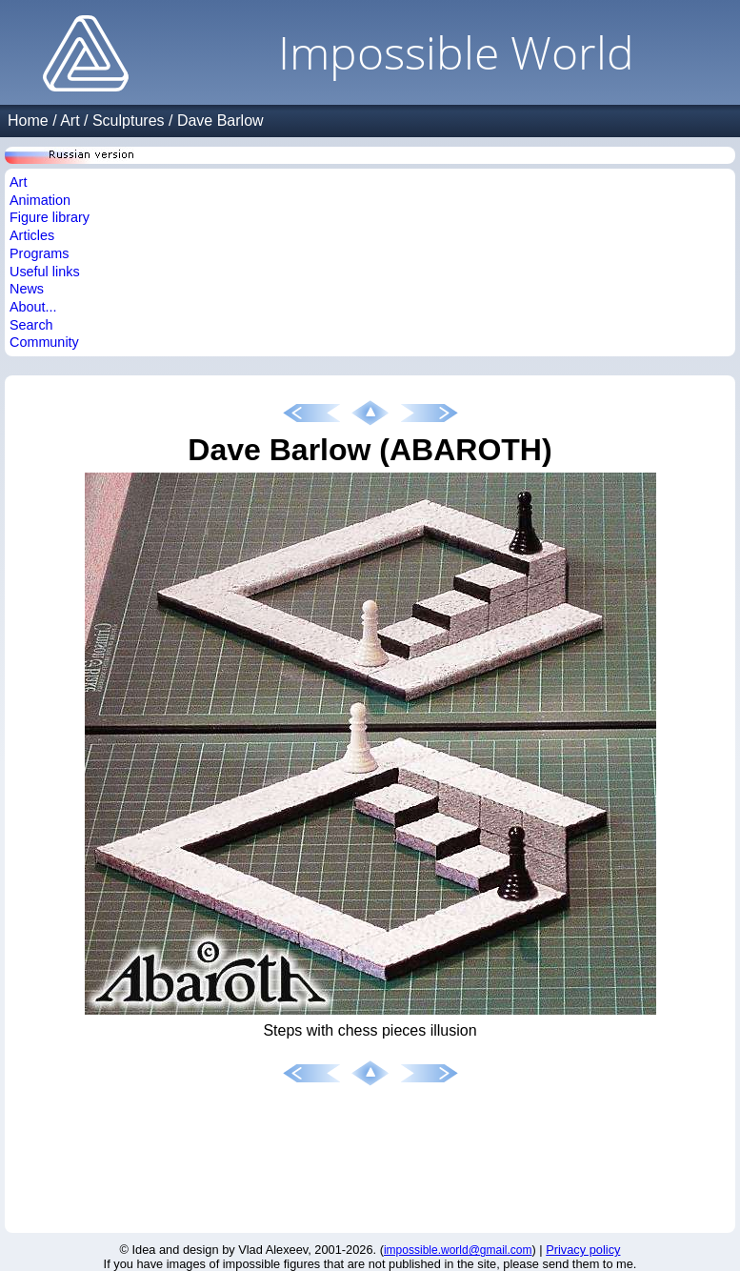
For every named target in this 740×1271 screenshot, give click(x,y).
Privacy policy (583, 1249)
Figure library (50, 217)
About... (33, 306)
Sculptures (128, 120)
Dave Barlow (220, 120)
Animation (40, 200)
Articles (32, 235)
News (27, 288)
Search (31, 325)
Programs (39, 253)
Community (44, 342)
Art (69, 120)
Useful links (45, 271)
